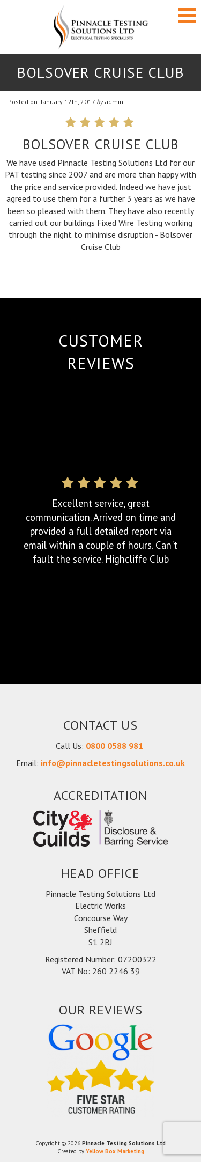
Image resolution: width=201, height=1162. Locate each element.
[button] (187, 15)
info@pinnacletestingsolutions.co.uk (113, 762)
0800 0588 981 (115, 745)
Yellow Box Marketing (115, 1151)
